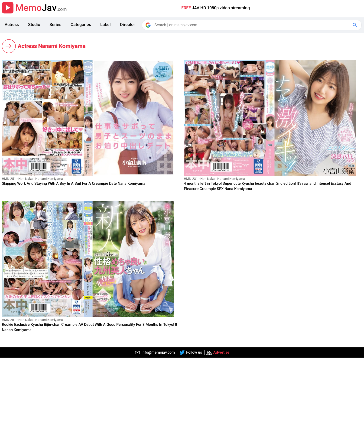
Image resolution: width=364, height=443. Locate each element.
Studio (34, 24)
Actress (12, 24)
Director (127, 24)
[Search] (252, 25)
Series (55, 24)
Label (105, 24)
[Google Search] (355, 25)
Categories (81, 24)
